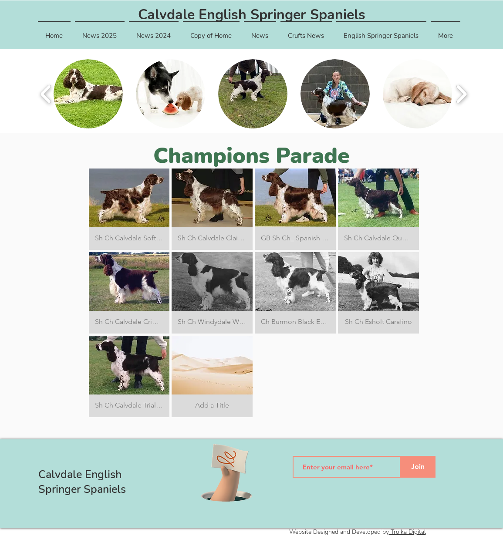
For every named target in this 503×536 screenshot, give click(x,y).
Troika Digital (407, 532)
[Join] (418, 467)
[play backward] (46, 94)
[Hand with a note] (226, 472)
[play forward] (461, 94)
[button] (100, 32)
